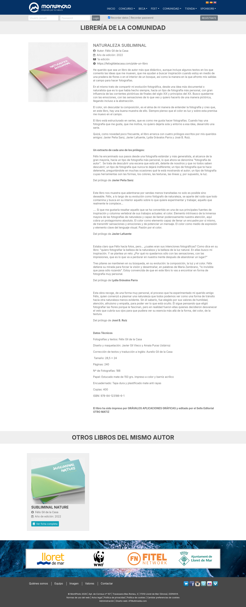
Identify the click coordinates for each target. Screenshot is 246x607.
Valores (89, 583)
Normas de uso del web (78, 597)
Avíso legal (97, 597)
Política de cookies (136, 597)
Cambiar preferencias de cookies (163, 597)
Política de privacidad (114, 597)
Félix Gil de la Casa (46, 512)
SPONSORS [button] (207, 8)
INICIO (111, 8)
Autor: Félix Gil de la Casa (112, 50)
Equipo (58, 583)
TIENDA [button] (190, 8)
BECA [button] (142, 8)
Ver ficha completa (45, 523)
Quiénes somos (38, 583)
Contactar (107, 583)
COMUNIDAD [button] (171, 8)
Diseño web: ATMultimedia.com (131, 601)
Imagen (74, 583)
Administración (106, 601)
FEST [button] (154, 8)
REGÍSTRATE (209, 18)
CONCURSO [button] (126, 8)
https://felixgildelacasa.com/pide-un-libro (122, 63)
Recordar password (142, 17)
